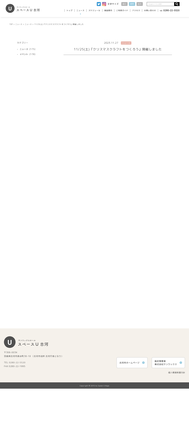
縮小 (124, 4)
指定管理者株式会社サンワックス (168, 401)
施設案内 (108, 10)
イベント (24, 92)
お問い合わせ (150, 10)
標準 (132, 4)
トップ (69, 10)
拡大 (139, 4)
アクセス (136, 10)
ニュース (80, 10)
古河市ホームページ (132, 400)
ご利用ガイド (122, 10)
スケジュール (94, 10)
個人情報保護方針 (176, 410)
